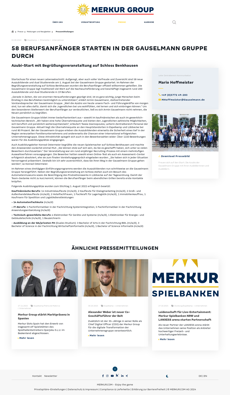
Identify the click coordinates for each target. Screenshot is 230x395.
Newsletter (50, 375)
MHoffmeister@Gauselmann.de (183, 99)
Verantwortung (90, 22)
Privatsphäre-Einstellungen (50, 388)
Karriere (149, 22)
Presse (122, 22)
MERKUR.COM (105, 384)
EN (205, 375)
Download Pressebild (175, 155)
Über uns (58, 22)
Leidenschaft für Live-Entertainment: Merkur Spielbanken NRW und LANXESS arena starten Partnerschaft (184, 315)
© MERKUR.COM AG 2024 (181, 388)
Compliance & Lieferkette (115, 388)
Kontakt (37, 375)
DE (200, 375)
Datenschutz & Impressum (83, 388)
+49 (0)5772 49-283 (174, 94)
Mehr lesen (26, 337)
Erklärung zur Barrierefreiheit (148, 388)
